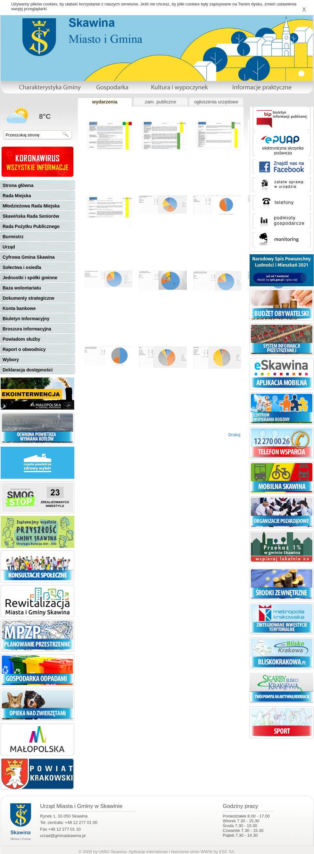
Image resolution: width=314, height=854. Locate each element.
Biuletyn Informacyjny (26, 318)
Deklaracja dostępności (28, 369)
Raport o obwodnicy (24, 349)
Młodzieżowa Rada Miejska (31, 205)
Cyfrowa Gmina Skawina (29, 257)
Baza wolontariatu (22, 287)
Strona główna (18, 185)
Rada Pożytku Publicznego (31, 226)
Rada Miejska (17, 195)
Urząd (9, 246)
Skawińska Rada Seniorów (31, 216)
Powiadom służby (21, 339)
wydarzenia (104, 101)
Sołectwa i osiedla (22, 267)
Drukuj (234, 434)
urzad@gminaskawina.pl (63, 835)
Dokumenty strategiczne (28, 298)
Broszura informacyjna (27, 328)
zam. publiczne (160, 101)
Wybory (11, 359)
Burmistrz (13, 236)
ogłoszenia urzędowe (216, 101)
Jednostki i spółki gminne (30, 277)
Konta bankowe (19, 308)
